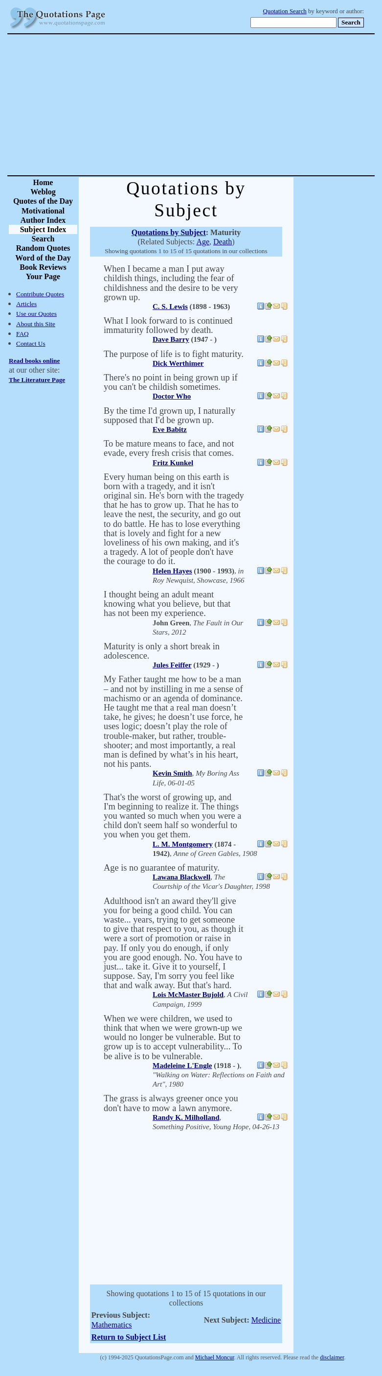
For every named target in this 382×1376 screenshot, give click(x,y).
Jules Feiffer (172, 665)
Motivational (43, 211)
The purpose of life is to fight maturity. (174, 354)
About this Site (35, 324)
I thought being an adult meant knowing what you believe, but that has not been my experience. (167, 604)
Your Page (43, 276)
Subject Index (43, 229)
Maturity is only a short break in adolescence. (162, 651)
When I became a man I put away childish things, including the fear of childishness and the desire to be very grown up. (171, 283)
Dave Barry (171, 339)
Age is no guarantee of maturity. (162, 868)
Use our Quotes (36, 313)
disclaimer (332, 1357)
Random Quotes (43, 248)
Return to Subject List (128, 1337)
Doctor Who (172, 396)
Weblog (43, 192)
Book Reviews (43, 267)
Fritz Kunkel (173, 463)
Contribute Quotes (40, 294)
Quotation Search (285, 11)
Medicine (266, 1320)
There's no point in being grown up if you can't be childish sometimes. (171, 382)
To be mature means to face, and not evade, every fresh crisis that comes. (169, 448)
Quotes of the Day (43, 201)
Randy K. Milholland (186, 1117)
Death (222, 241)
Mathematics (111, 1325)
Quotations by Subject (169, 232)
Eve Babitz (170, 429)
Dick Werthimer (178, 363)
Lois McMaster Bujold (188, 994)
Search (43, 239)
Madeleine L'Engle (182, 1065)
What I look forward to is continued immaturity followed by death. (168, 325)
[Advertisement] (225, 104)
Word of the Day (42, 258)
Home (43, 182)
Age (202, 241)
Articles (26, 304)
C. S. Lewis (170, 306)
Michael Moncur (214, 1357)
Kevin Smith (172, 773)
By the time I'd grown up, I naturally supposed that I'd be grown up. (169, 415)
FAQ (22, 333)
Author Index (43, 220)
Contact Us (30, 343)
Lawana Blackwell (181, 877)
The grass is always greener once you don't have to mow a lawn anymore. (171, 1103)
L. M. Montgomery (183, 844)
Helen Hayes (172, 571)
